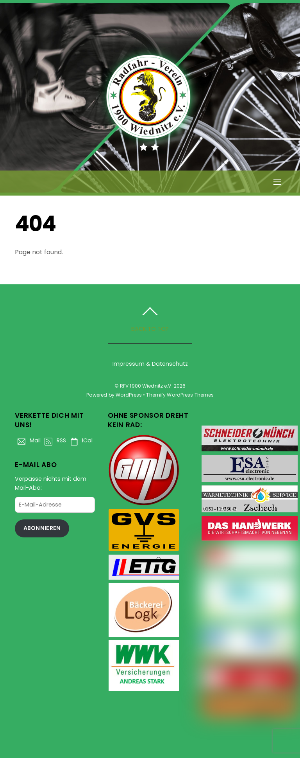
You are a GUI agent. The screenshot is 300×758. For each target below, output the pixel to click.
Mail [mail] (28, 440)
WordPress (129, 395)
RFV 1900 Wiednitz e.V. (146, 386)
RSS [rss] (54, 440)
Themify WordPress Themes (180, 395)
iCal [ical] (80, 440)
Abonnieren (42, 528)
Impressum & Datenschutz (150, 364)
